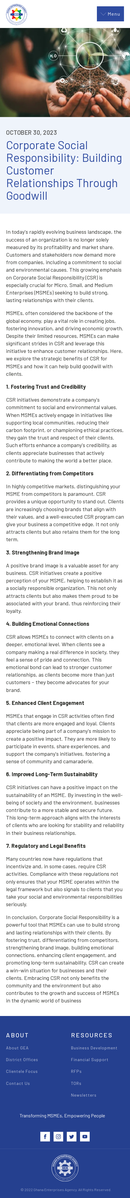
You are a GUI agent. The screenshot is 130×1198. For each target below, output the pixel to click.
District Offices (22, 1059)
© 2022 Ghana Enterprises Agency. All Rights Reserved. (65, 1189)
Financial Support (90, 1059)
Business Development (94, 1047)
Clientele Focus (22, 1071)
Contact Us (18, 1083)
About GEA (17, 1047)
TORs (76, 1083)
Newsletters (84, 1095)
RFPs (76, 1071)
